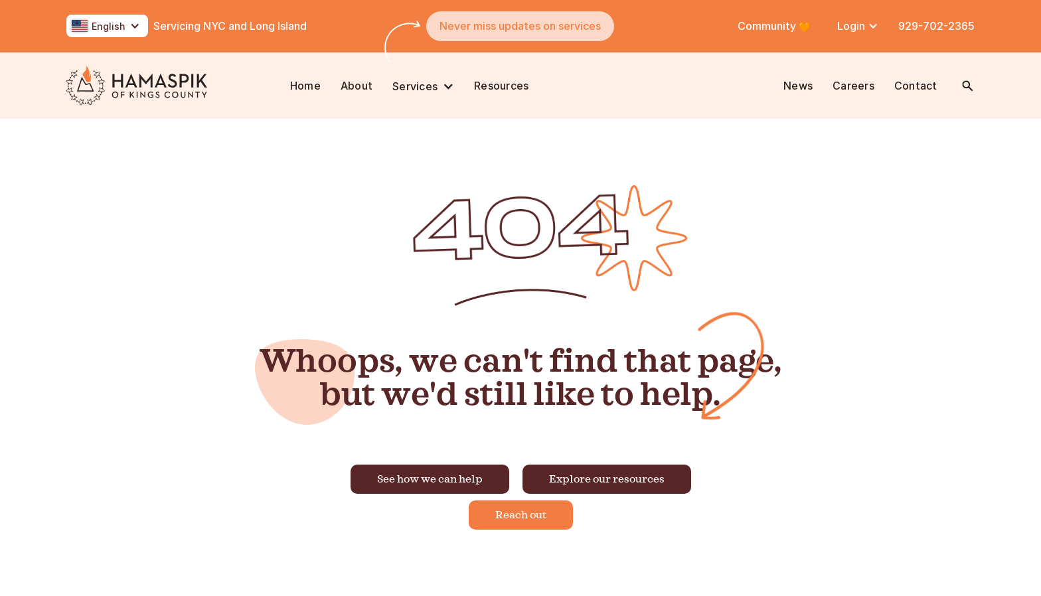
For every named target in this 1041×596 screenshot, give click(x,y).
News (798, 85)
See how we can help (430, 479)
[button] (107, 26)
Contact (915, 85)
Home (305, 85)
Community (768, 26)
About (356, 85)
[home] (173, 86)
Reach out (520, 515)
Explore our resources (607, 479)
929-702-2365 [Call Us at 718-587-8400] (936, 26)
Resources (501, 85)
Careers (853, 85)
